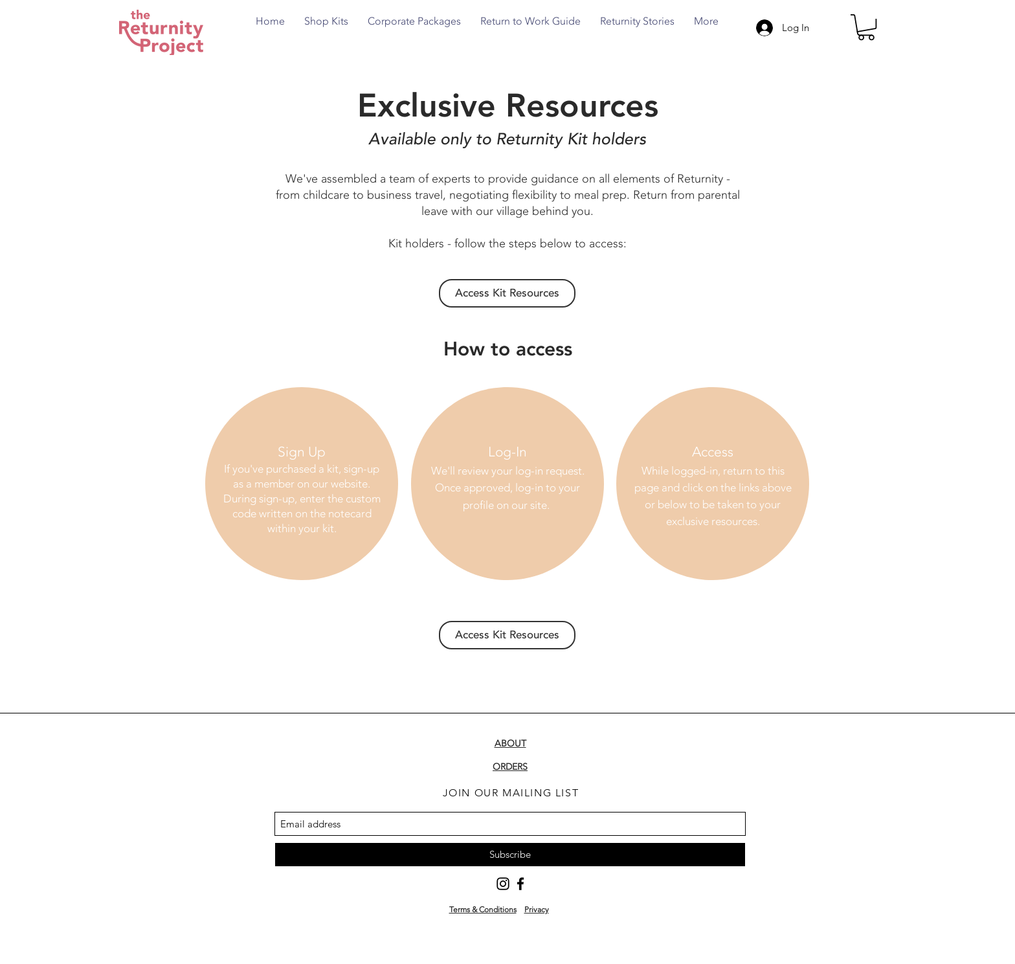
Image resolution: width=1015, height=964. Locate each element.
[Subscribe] (510, 854)
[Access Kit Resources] (507, 293)
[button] (866, 27)
